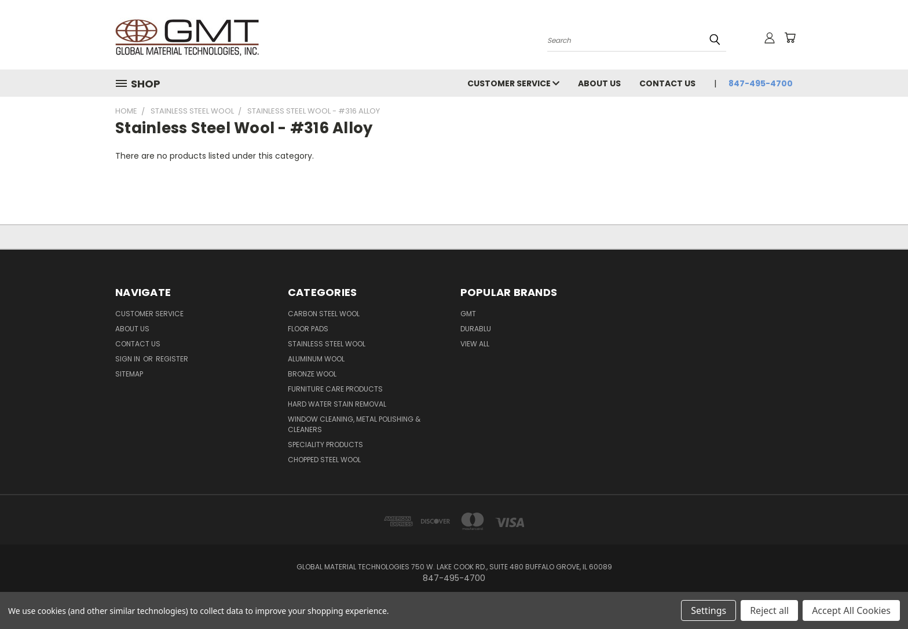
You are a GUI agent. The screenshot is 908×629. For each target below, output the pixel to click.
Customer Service (513, 83)
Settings (708, 610)
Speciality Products (325, 444)
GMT (468, 314)
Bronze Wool (312, 374)
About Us (599, 83)
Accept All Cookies (851, 610)
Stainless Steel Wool (326, 344)
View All (474, 344)
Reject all (769, 610)
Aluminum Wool (316, 359)
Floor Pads (308, 329)
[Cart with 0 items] (790, 37)
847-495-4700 (760, 83)
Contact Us (667, 83)
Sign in (128, 359)
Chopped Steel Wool (324, 460)
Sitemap (129, 374)
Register (172, 359)
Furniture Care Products (335, 389)
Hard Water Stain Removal (337, 404)
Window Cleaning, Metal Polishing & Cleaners (354, 424)
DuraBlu (475, 329)
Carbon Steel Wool (324, 314)
